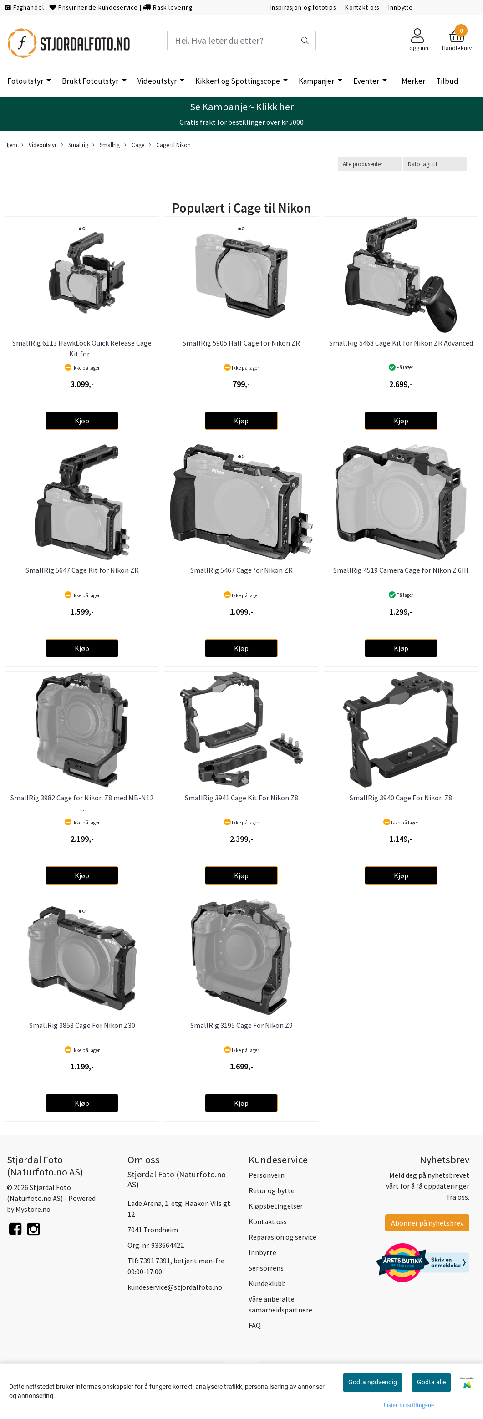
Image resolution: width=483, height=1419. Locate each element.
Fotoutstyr (26, 81)
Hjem (11, 144)
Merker (413, 81)
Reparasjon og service (282, 1236)
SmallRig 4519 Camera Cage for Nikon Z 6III (400, 570)
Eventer (367, 81)
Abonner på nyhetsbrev (427, 1222)
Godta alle (431, 1382)
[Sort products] (435, 164)
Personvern (267, 1175)
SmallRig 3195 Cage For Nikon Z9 (241, 1025)
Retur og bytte (272, 1190)
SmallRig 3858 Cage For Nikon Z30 (82, 1025)
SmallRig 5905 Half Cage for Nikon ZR (241, 342)
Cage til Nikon (170, 145)
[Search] (241, 40)
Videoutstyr (157, 81)
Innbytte (400, 7)
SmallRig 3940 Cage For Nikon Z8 (401, 797)
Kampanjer (317, 81)
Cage (134, 145)
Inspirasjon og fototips (303, 7)
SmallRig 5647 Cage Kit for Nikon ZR (82, 570)
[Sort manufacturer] (370, 164)
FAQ (255, 1325)
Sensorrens (266, 1267)
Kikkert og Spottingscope (238, 81)
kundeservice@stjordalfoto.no (174, 1287)
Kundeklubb (267, 1283)
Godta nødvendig (372, 1382)
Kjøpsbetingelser (276, 1205)
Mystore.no (33, 1209)
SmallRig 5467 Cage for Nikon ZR (241, 570)
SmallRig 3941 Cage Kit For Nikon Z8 (241, 797)
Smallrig (74, 145)
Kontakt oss (362, 7)
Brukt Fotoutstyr (91, 81)
